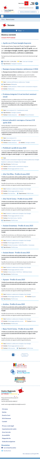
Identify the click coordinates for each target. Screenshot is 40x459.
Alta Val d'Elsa (11, 193)
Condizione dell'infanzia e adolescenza (15, 82)
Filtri (20, 31)
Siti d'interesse (6, 418)
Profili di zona (14, 164)
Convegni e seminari (16, 112)
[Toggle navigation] (2, 16)
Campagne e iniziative (16, 63)
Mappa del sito (6, 438)
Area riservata (6, 432)
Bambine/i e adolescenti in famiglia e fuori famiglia (13, 162)
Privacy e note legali (8, 426)
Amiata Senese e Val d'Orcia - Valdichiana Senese (20, 272)
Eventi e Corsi (6, 415)
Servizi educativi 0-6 (11, 110)
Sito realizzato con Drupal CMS (31, 453)
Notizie (4, 412)
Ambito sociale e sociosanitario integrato (27, 86)
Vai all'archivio (7, 450)
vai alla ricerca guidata (28, 12)
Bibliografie (14, 84)
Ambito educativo (12, 86)
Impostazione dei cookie (9, 429)
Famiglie (28, 82)
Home (3, 19)
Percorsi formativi (29, 114)
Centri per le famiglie (28, 61)
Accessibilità (6, 435)
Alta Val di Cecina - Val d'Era (15, 218)
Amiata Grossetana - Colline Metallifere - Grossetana (21, 245)
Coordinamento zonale (22, 110)
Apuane (34, 296)
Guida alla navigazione (8, 441)
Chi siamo (5, 409)
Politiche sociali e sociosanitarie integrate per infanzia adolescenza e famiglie (20, 159)
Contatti (4, 421)
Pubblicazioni (11, 88)
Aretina (34, 321)
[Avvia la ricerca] (37, 7)
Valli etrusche (11, 348)
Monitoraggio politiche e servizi (15, 168)
